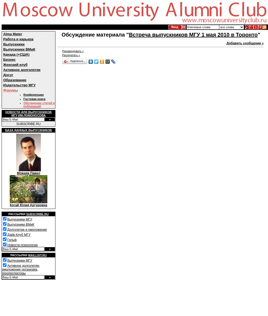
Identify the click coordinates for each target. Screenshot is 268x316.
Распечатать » (71, 55)
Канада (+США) (16, 54)
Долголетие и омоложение (27, 230)
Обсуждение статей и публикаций (39, 104)
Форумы (10, 90)
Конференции (33, 94)
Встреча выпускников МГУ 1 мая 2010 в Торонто (193, 35)
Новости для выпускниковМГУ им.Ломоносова (28, 114)
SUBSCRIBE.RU (28, 124)
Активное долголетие (22, 70)
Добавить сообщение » (245, 43)
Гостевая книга (34, 99)
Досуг (8, 75)
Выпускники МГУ (19, 219)
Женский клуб (15, 65)
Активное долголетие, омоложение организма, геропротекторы (21, 269)
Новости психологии (22, 245)
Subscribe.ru (37, 214)
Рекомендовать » (73, 51)
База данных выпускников (28, 130)
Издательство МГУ (19, 85)
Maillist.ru (37, 255)
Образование (14, 80)
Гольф (12, 240)
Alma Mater (12, 34)
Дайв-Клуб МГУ (18, 235)
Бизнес (9, 60)
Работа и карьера (18, 39)
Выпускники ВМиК (19, 49)
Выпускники (13, 44)
